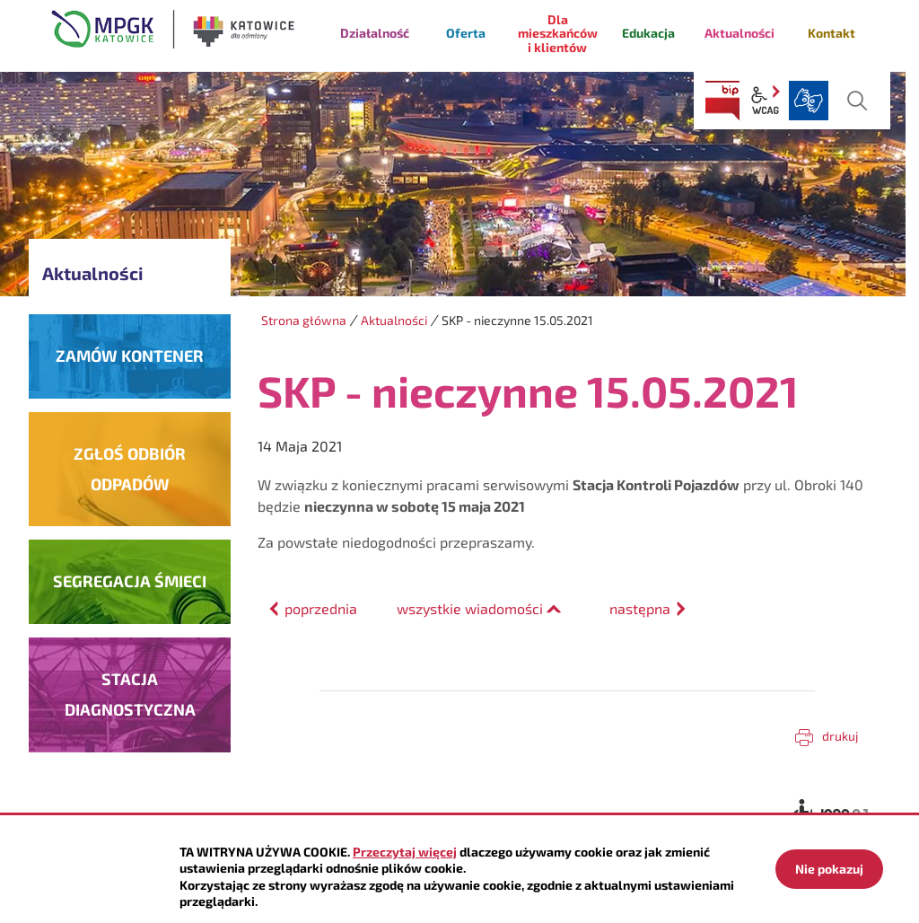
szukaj (857, 100)
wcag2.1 (765, 100)
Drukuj (840, 735)
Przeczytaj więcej (405, 851)
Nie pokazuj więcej (829, 875)
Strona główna (303, 320)
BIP (722, 100)
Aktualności (394, 320)
